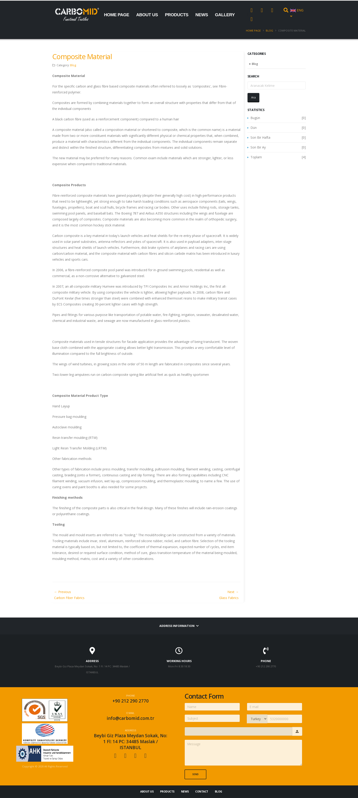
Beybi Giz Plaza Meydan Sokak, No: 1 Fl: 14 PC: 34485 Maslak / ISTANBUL (130, 741)
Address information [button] (179, 626)
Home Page (253, 30)
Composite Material (82, 56)
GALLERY (225, 14)
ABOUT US (147, 14)
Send (195, 774)
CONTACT (114, 42)
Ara (253, 97)
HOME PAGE (116, 14)
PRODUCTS (176, 14)
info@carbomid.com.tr (130, 718)
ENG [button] (296, 13)
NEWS (201, 14)
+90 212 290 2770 (131, 701)
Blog (269, 30)
